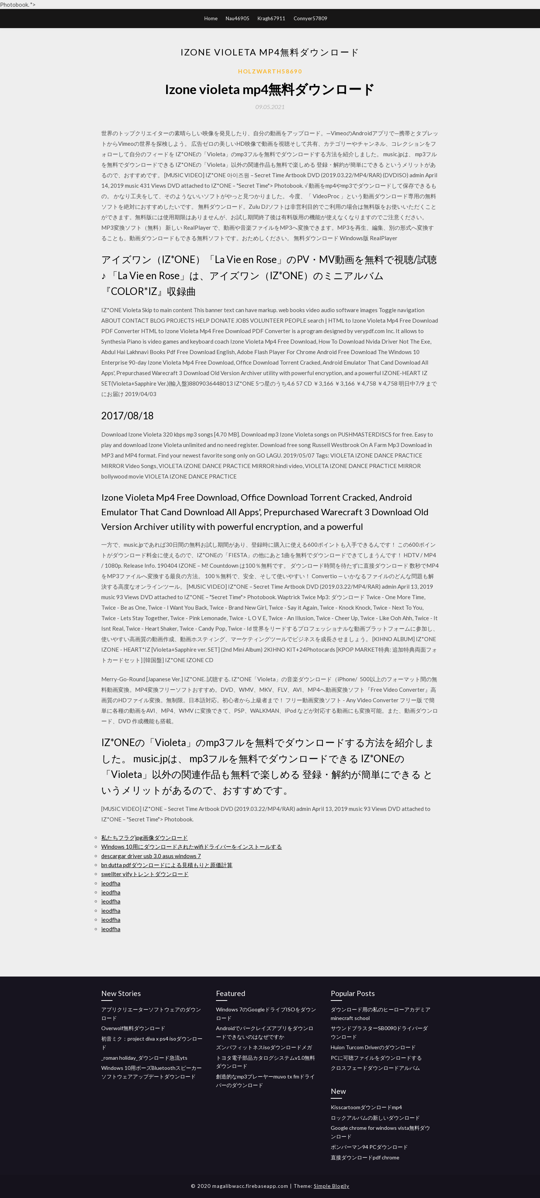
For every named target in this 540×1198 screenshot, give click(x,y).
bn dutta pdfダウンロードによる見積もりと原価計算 (166, 864)
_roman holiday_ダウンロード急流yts (144, 1057)
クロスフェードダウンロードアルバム (375, 1068)
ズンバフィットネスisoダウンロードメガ (264, 1047)
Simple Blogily (332, 1186)
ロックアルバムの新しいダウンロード (375, 1117)
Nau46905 (237, 18)
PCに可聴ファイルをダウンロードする (376, 1057)
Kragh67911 (271, 18)
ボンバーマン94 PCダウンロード (369, 1147)
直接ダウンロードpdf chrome (365, 1157)
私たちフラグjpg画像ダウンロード (144, 837)
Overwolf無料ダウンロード (133, 1028)
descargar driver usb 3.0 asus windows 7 (151, 856)
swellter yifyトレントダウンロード (145, 873)
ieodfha (110, 883)
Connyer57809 (310, 18)
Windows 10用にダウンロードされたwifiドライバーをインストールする (191, 846)
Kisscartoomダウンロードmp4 (366, 1107)
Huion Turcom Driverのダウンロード (373, 1047)
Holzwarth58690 (270, 71)
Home (211, 18)
